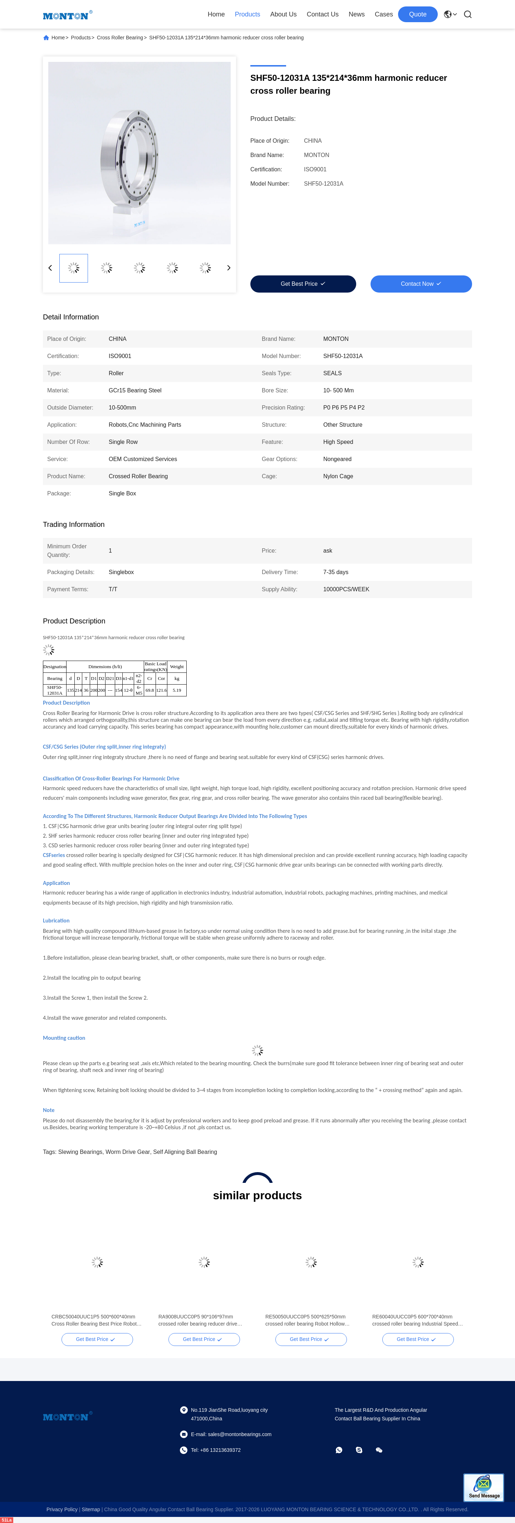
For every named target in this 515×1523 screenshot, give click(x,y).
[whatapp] (344, 1450)
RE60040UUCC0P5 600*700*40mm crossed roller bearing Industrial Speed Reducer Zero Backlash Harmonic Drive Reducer (416, 1320)
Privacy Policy (62, 1509)
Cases (384, 14)
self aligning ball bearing (185, 1152)
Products (247, 14)
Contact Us (323, 14)
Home (216, 14)
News (357, 14)
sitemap (91, 1509)
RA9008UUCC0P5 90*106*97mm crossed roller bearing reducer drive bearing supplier (197, 1320)
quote (418, 14)
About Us (283, 14)
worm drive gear (128, 1152)
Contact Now (417, 284)
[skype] (364, 1450)
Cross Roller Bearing (120, 37)
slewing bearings (80, 1152)
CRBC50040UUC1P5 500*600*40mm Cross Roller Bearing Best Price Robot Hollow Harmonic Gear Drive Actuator (94, 1320)
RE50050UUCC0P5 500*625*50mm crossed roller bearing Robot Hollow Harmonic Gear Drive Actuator (305, 1320)
